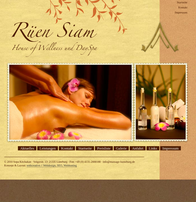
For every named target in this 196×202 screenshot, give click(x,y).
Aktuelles (27, 148)
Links (153, 148)
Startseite (182, 2)
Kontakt (182, 7)
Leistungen (47, 148)
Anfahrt (137, 148)
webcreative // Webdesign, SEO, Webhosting (52, 165)
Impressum (181, 12)
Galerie (121, 148)
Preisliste (104, 148)
